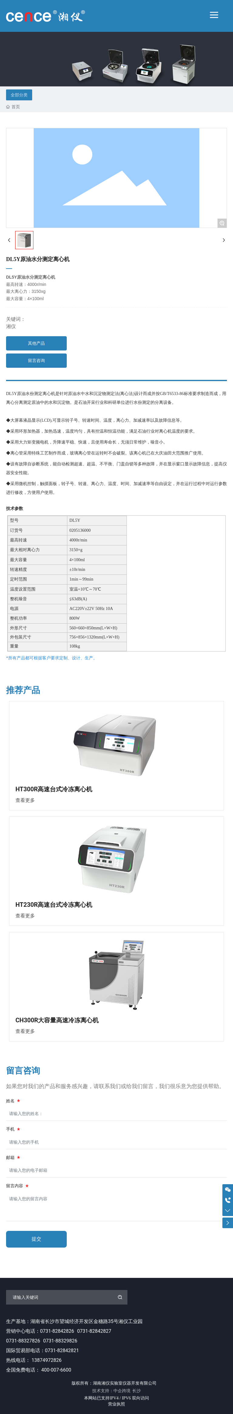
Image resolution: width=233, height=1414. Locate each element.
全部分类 (19, 94)
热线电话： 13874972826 (34, 1360)
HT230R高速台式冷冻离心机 (53, 904)
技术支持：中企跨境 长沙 (116, 1390)
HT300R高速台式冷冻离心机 (53, 789)
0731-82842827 (94, 1331)
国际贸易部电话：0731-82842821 (42, 1350)
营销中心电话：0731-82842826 (40, 1331)
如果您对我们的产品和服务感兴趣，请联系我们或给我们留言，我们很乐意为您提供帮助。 (115, 1086)
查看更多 (25, 800)
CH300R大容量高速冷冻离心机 (57, 1020)
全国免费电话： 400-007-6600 (38, 1370)
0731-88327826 (23, 1341)
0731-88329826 (60, 1341)
